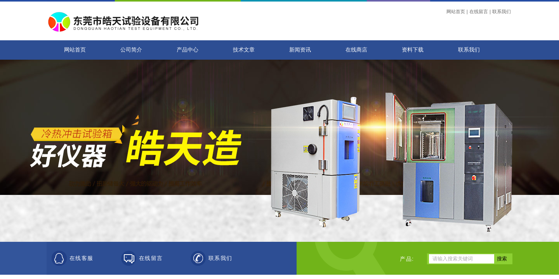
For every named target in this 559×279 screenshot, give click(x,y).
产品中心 (187, 50)
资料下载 (413, 50)
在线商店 (356, 50)
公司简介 (131, 50)
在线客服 (81, 258)
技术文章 (244, 50)
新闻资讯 (300, 50)
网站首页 (455, 11)
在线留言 (478, 11)
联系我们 (501, 11)
